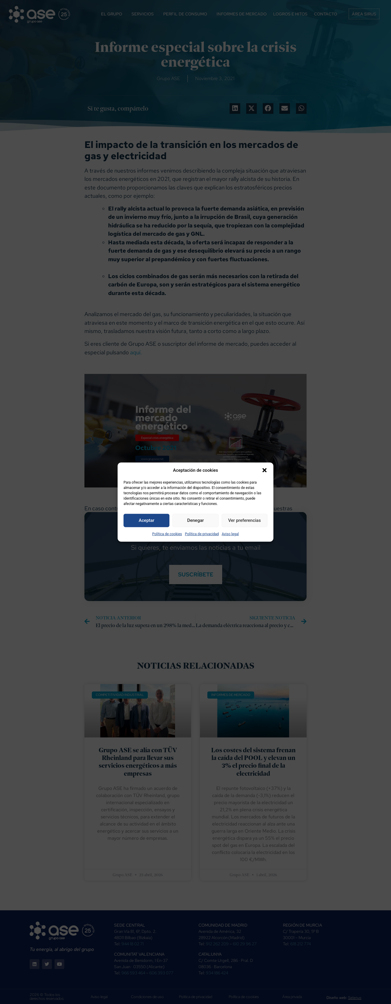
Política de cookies (167, 534)
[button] (264, 470)
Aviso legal (230, 534)
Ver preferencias (244, 520)
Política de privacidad (202, 534)
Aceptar (146, 520)
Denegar (195, 520)
